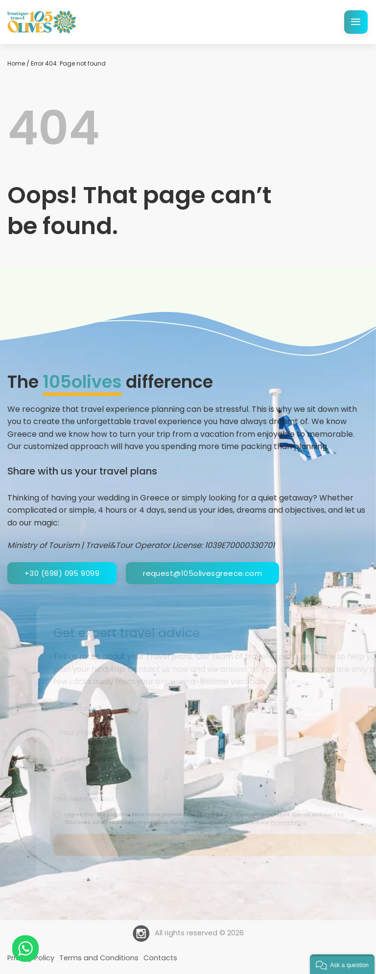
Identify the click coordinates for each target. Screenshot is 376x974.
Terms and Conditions (99, 958)
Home (16, 63)
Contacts (160, 958)
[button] (342, 964)
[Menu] (356, 22)
